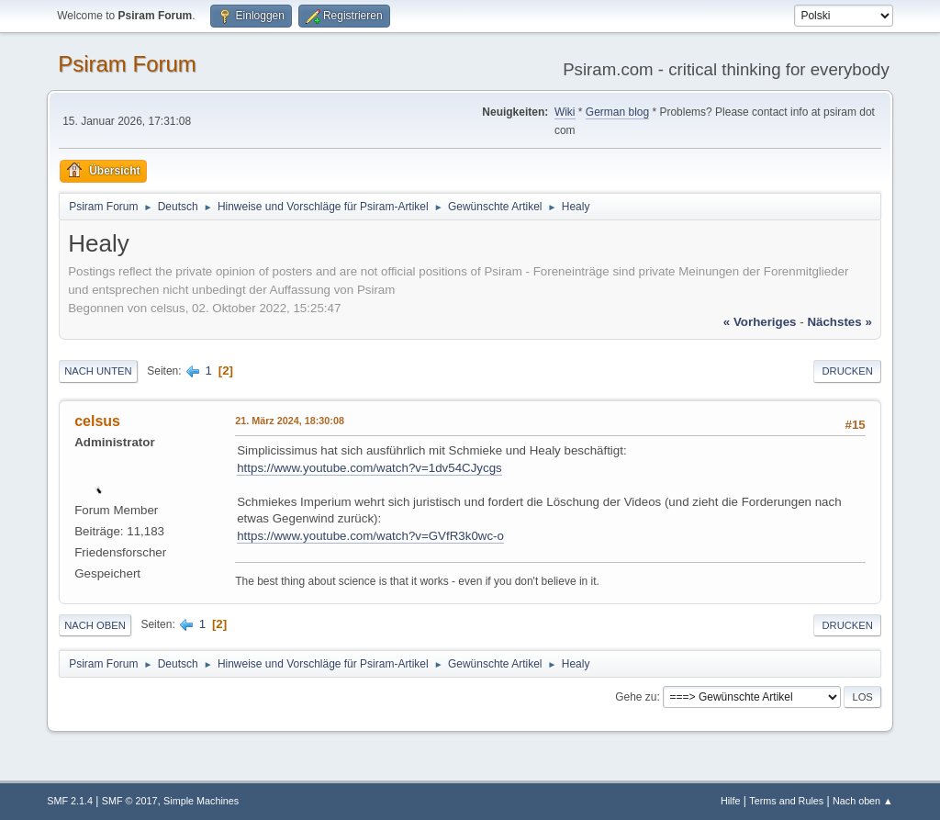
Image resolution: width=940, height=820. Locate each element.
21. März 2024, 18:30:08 (289, 420)
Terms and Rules (786, 800)
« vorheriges (760, 322)
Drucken (847, 370)
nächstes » (839, 322)
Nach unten (97, 370)
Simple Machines (201, 800)
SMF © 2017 (130, 800)
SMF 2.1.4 (70, 800)
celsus (97, 421)
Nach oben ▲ (863, 800)
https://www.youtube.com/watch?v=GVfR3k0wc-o (370, 536)
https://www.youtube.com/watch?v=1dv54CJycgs (369, 468)
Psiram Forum (127, 63)
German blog (617, 112)
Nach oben (95, 625)
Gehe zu (635, 697)
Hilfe (731, 800)
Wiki (565, 112)
